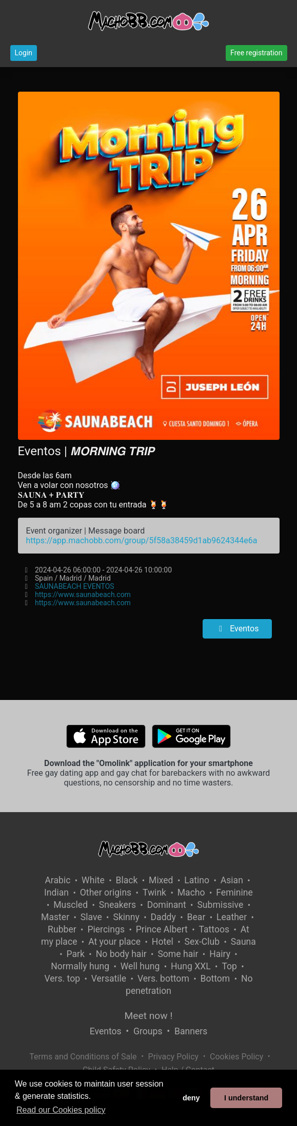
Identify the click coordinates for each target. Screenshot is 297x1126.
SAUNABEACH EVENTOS (74, 586)
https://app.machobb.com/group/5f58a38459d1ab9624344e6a (142, 540)
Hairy (219, 954)
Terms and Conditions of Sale (82, 1056)
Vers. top (62, 978)
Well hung (140, 966)
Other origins (105, 892)
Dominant (166, 905)
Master (55, 917)
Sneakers (117, 905)
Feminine (234, 892)
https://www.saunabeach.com (83, 594)
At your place (114, 942)
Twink (154, 892)
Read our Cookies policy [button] (60, 1110)
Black (126, 880)
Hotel (162, 942)
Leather (231, 917)
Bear (196, 917)
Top (229, 966)
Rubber (62, 929)
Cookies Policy (236, 1056)
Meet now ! (149, 1016)
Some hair (177, 954)
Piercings (106, 929)
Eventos (237, 628)
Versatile (108, 978)
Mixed (161, 880)
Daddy (163, 917)
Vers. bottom (163, 978)
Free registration (256, 53)
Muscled (70, 905)
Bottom (215, 978)
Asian (232, 880)
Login (24, 53)
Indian (56, 892)
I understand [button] (246, 1098)
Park (76, 954)
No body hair (121, 954)
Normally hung (80, 966)
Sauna (243, 942)
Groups (147, 1031)
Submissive (220, 905)
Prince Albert (162, 929)
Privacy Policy (173, 1056)
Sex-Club (202, 942)
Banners (190, 1031)
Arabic (57, 880)
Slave (91, 917)
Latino (196, 880)
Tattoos (214, 929)
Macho (191, 892)
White (93, 880)
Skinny (126, 917)
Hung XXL (191, 966)
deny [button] (191, 1098)
